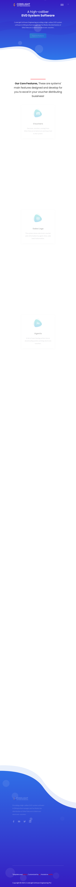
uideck (25, 874)
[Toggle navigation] (62, 4)
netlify (50, 874)
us (39, 874)
